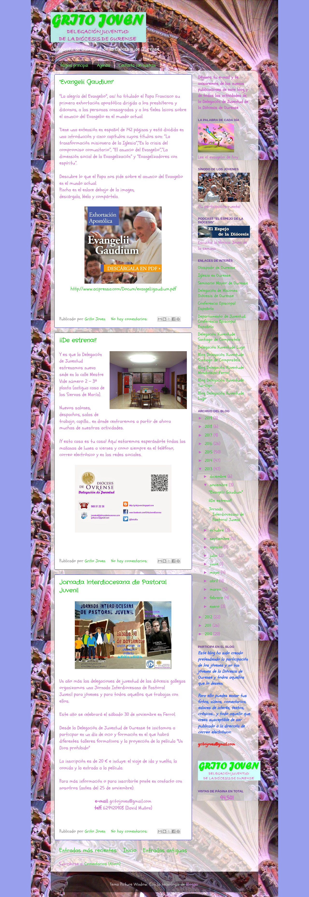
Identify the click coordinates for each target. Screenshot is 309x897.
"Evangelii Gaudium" (86, 82)
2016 (209, 444)
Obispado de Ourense (216, 268)
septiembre (220, 539)
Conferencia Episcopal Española (217, 306)
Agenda (103, 66)
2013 (209, 469)
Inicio (129, 850)
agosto (217, 547)
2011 (209, 626)
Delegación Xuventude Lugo (221, 347)
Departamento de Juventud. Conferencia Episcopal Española (222, 321)
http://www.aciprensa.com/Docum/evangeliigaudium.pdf (123, 289)
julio (214, 556)
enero (215, 606)
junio (215, 564)
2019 (209, 418)
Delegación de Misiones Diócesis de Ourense (218, 293)
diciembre (219, 476)
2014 (209, 461)
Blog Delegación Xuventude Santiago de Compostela (221, 357)
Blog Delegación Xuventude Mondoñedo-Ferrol (221, 370)
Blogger (192, 884)
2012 (209, 617)
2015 (209, 452)
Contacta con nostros (137, 66)
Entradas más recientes (88, 850)
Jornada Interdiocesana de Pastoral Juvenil (226, 514)
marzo (216, 589)
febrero (217, 598)
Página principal (74, 66)
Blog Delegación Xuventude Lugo (221, 396)
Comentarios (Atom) (102, 864)
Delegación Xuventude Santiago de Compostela (219, 336)
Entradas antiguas (165, 850)
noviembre (219, 485)
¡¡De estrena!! (77, 340)
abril (214, 581)
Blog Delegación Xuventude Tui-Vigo (221, 383)
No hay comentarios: (130, 319)
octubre (217, 530)
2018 (209, 427)
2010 (209, 634)
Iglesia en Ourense (214, 275)
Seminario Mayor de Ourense (223, 283)
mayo (215, 572)
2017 (209, 435)
